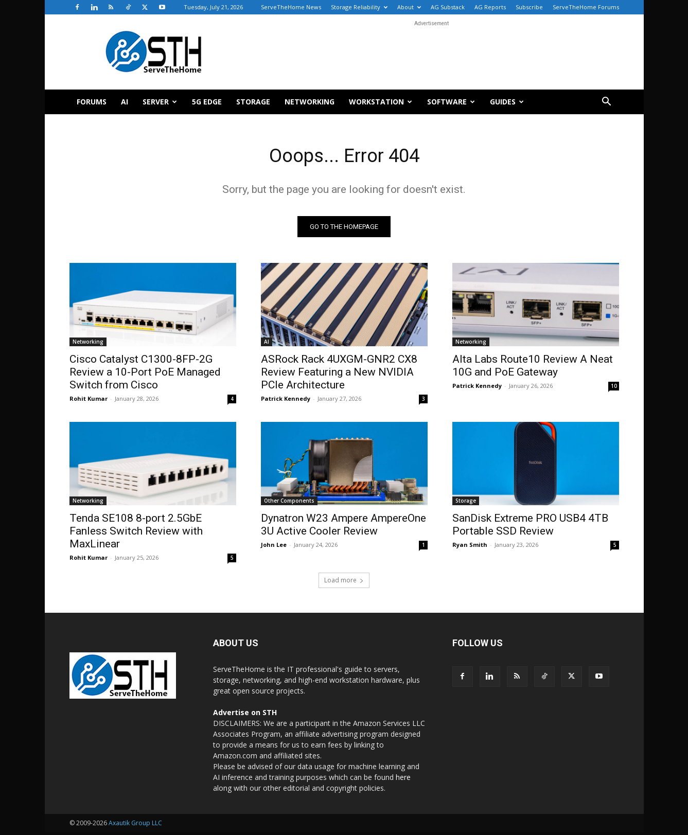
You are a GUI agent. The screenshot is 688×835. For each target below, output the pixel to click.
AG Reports (490, 7)
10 (614, 388)
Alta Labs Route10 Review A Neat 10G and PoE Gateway (532, 368)
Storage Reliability (359, 7)
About (409, 7)
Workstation (380, 101)
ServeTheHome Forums (586, 7)
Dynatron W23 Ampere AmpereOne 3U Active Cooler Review (343, 527)
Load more (344, 582)
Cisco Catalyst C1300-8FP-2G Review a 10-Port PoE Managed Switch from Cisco (145, 375)
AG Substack (448, 7)
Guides (507, 101)
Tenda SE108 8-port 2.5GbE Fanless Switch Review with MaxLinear (136, 533)
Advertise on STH (245, 715)
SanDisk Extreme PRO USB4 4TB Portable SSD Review (530, 527)
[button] (606, 103)
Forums (92, 101)
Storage (253, 101)
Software (451, 101)
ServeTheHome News (291, 7)
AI (124, 101)
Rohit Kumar (88, 401)
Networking (309, 101)
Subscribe (529, 7)
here (403, 780)
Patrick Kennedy (285, 401)
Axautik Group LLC (135, 825)
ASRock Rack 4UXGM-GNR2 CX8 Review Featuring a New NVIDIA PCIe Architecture (339, 375)
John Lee (274, 547)
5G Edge (207, 101)
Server (160, 101)
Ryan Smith (469, 547)
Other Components (289, 503)
